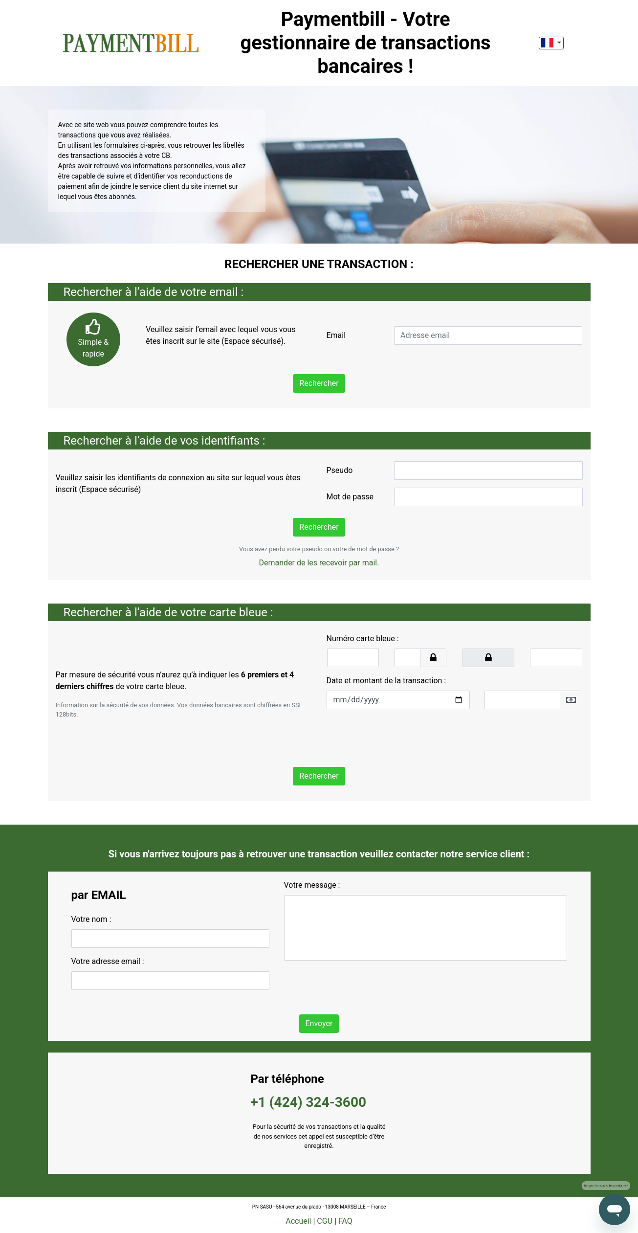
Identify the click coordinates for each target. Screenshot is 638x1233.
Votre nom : (91, 919)
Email (336, 335)
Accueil (298, 1221)
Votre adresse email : (107, 961)
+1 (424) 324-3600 (309, 1102)
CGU (324, 1221)
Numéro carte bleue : (363, 638)
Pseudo (340, 470)
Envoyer (319, 1023)
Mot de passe (350, 496)
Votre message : (312, 885)
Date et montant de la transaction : (386, 680)
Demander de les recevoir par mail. (319, 562)
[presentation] (401, 736)
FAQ (345, 1221)
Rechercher (318, 383)
